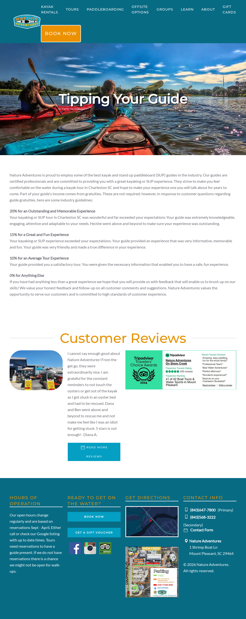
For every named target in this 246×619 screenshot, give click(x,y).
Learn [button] (187, 9)
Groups (165, 9)
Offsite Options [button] (140, 9)
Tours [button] (72, 9)
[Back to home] (27, 21)
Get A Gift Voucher (94, 532)
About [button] (208, 9)
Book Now (61, 33)
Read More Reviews (94, 451)
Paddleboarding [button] (105, 9)
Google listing (48, 533)
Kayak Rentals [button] (49, 9)
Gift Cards (229, 9)
